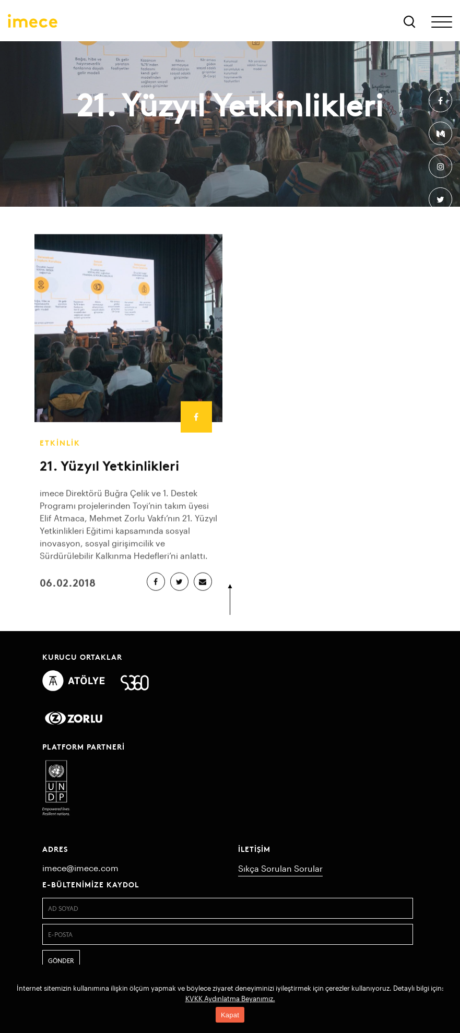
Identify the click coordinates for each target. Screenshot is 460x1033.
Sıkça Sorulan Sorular (280, 868)
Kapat (230, 1015)
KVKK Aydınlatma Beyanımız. (230, 998)
